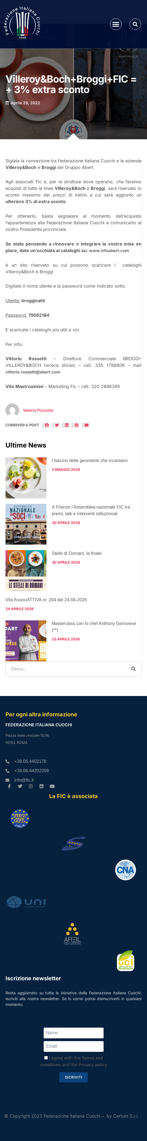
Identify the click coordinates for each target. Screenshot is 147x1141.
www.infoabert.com (109, 250)
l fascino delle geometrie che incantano (90, 460)
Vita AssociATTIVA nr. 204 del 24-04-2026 (46, 599)
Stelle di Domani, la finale (77, 553)
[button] (116, 24)
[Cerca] (133, 669)
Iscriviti (73, 1077)
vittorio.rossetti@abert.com (32, 372)
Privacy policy (93, 1064)
